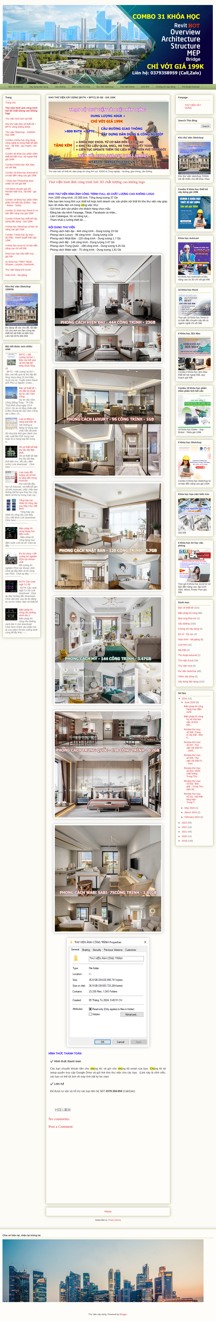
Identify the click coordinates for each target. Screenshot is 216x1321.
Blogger (123, 1314)
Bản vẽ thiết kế (16, 86)
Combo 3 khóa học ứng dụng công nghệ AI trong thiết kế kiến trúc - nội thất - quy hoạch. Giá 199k (21, 144)
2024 (185, 698)
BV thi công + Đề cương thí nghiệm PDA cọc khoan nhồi (28, 557)
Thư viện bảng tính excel (18, 269)
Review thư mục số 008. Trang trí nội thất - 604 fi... (193, 733)
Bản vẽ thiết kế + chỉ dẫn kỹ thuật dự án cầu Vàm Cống (27, 392)
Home (108, 1211)
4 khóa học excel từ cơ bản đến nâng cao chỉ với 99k (21, 247)
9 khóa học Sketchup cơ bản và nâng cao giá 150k (21, 228)
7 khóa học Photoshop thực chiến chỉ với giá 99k (19, 182)
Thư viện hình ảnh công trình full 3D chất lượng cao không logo (21, 111)
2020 (185, 836)
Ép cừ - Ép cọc (185, 634)
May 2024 (189, 808)
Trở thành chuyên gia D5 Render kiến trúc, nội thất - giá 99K (20, 192)
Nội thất (182, 650)
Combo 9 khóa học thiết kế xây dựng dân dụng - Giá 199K (21, 220)
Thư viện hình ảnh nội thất (18, 118)
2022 (185, 827)
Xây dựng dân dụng (38, 86)
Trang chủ (10, 102)
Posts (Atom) (114, 1220)
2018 (185, 840)
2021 (185, 831)
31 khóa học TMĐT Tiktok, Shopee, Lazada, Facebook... (20, 263)
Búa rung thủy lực (187, 618)
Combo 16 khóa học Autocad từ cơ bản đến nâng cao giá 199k (21, 174)
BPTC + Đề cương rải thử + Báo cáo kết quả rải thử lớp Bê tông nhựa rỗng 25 (20, 361)
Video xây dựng (186, 676)
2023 (185, 822)
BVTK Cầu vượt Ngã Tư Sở (27, 583)
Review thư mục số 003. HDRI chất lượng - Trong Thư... (192, 772)
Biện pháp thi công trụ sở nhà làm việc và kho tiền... (193, 720)
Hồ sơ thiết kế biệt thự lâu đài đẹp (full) (28, 450)
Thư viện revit (185, 665)
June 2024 (190, 702)
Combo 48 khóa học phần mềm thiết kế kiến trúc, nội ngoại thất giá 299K (21, 156)
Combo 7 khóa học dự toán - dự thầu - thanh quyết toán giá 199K (20, 237)
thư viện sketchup (105, 86)
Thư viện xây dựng (16, 11)
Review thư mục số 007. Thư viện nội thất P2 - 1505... (193, 746)
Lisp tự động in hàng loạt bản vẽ (27, 420)
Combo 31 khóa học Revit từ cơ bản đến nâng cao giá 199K (21, 212)
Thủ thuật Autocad (190, 86)
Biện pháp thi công (81, 86)
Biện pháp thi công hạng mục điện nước (27, 531)
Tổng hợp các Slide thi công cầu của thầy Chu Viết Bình (28, 504)
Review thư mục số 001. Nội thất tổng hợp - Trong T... (193, 797)
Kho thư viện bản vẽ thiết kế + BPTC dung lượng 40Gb (20, 125)
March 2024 (190, 812)
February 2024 (192, 817)
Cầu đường (60, 86)
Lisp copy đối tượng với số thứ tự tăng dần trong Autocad (28, 476)
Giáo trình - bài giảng (16, 275)
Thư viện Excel (127, 86)
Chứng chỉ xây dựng (165, 86)
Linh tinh (145, 86)
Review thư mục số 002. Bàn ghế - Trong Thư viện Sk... (193, 785)
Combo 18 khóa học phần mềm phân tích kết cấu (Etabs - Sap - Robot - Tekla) (21, 202)
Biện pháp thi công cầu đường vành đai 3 (27, 612)
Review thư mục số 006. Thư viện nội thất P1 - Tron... (193, 759)
